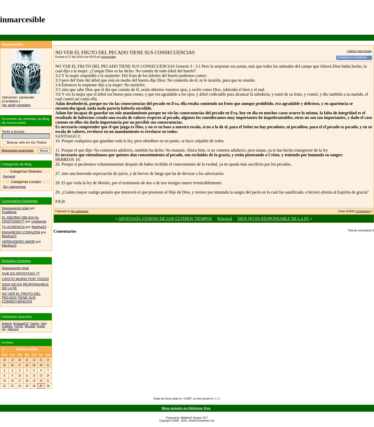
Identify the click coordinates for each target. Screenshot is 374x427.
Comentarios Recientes (20, 201)
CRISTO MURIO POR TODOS (25, 279)
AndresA (7, 323)
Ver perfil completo (16, 105)
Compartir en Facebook (352, 57)
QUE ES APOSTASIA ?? (21, 273)
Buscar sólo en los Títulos (24, 142)
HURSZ (18, 326)
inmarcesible (108, 56)
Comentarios (362, 211)
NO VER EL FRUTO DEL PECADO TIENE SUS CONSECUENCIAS (21, 297)
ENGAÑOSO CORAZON (21, 232)
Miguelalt (30, 326)
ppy (4, 329)
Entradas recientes (16, 261)
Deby (44, 323)
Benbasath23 (21, 323)
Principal (224, 218)
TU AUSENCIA (13, 227)
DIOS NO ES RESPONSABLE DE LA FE (273, 218)
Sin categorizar (80, 211)
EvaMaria (9, 212)
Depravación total (15, 208)
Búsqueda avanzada (18, 150)
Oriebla (41, 326)
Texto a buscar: (13, 131)
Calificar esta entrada (359, 51)
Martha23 (39, 227)
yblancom (13, 329)
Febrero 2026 (26, 349)
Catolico (34, 323)
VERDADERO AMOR (18, 242)
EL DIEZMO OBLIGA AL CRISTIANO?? (20, 219)
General (9, 176)
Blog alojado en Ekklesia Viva (186, 408)
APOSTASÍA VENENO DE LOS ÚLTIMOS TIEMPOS (165, 218)
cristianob (38, 221)
